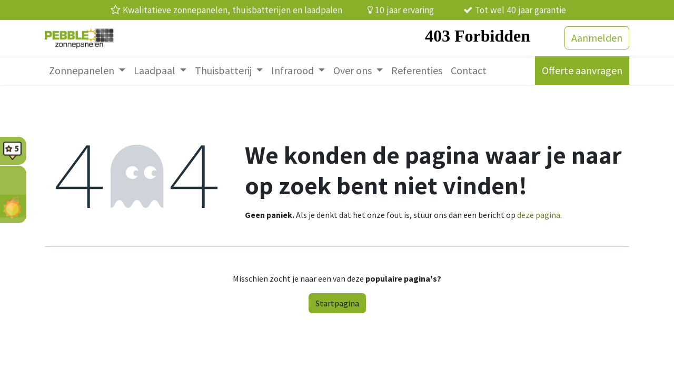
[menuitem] (87, 70)
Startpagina (337, 303)
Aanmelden (596, 37)
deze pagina (538, 215)
